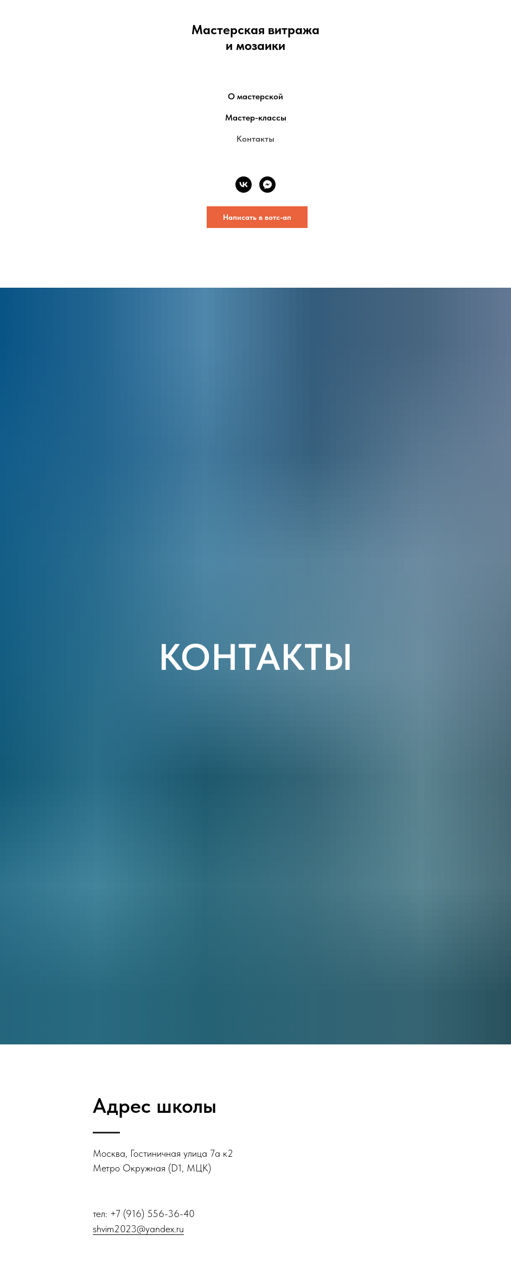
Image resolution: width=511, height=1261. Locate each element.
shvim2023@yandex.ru (138, 1228)
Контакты (255, 139)
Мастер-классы (255, 117)
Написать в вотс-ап (257, 217)
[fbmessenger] (267, 184)
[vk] (243, 184)
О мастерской (255, 96)
